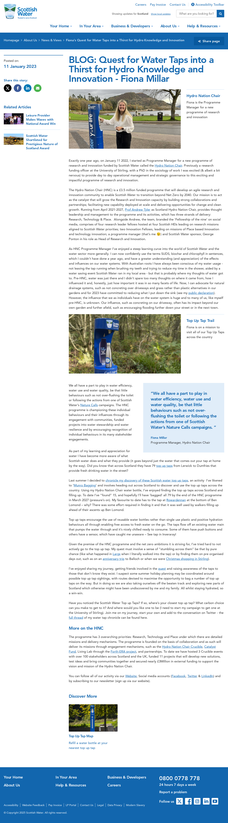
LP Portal (71, 805)
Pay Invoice (158, 4)
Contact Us (177, 4)
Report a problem (173, 792)
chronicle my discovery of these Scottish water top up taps (147, 480)
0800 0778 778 (179, 778)
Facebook (179, 676)
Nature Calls (89, 405)
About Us (169, 26)
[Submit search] (220, 13)
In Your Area (91, 26)
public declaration (201, 293)
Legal (100, 805)
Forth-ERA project (123, 651)
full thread (76, 617)
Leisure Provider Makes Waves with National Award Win (41, 119)
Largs (116, 554)
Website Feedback (33, 805)
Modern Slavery (135, 805)
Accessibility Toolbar (207, 4)
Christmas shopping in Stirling (187, 559)
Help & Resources (203, 26)
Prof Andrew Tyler (137, 209)
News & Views (51, 40)
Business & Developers (131, 26)
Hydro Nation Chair (168, 165)
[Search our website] (196, 13)
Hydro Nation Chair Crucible (182, 646)
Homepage (11, 40)
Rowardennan (176, 500)
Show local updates (161, 14)
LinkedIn (207, 676)
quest (162, 568)
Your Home (60, 26)
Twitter (192, 676)
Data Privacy (115, 805)
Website (131, 676)
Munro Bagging (85, 485)
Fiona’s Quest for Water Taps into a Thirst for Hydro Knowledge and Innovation (125, 40)
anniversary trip (113, 559)
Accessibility (11, 805)
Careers (140, 4)
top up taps (164, 466)
